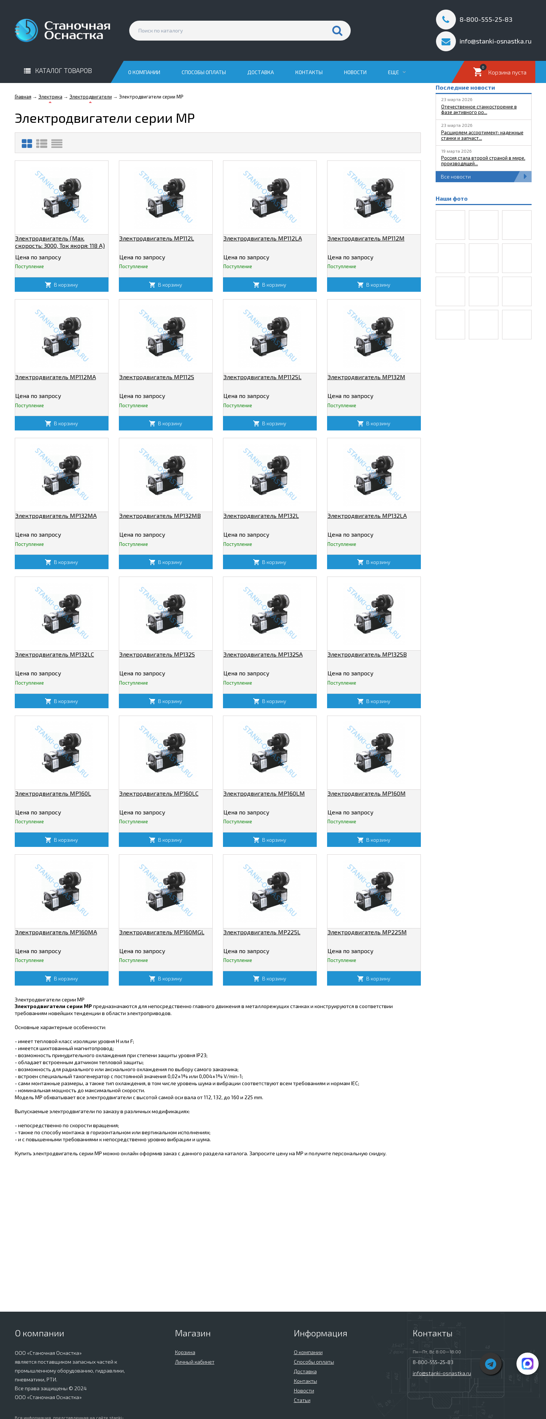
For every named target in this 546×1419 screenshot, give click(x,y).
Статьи (302, 1400)
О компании (144, 72)
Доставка (260, 72)
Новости (355, 72)
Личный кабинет (194, 1362)
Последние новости (465, 87)
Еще (397, 72)
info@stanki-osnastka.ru (442, 1373)
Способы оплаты (204, 72)
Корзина (185, 1352)
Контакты (309, 72)
